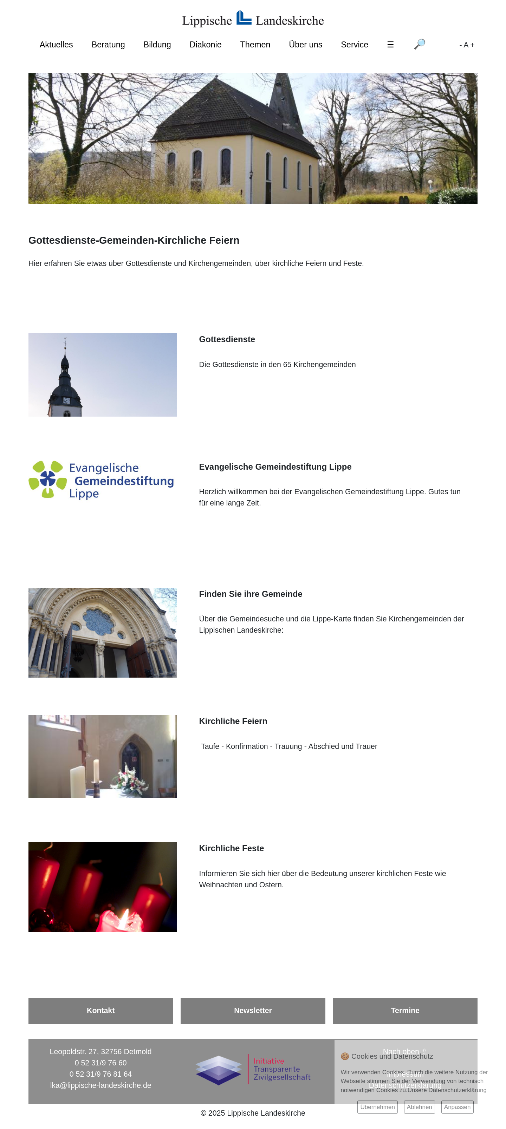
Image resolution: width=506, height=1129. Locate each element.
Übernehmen (377, 1107)
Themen (255, 44)
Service (354, 44)
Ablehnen (419, 1107)
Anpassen (457, 1107)
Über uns (305, 44)
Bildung (157, 44)
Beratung (108, 44)
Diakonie (206, 44)
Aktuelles (56, 44)
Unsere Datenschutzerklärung (447, 1090)
